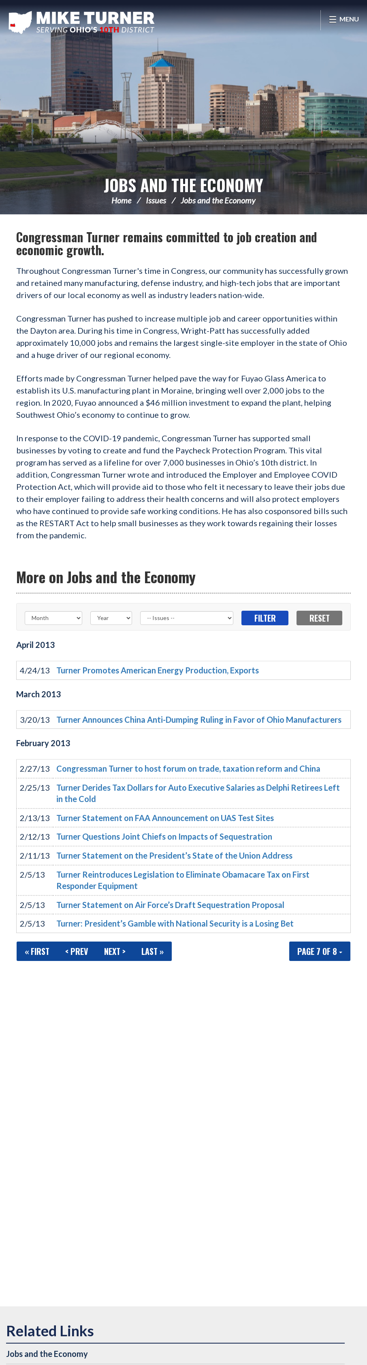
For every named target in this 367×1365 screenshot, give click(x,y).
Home (121, 200)
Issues (156, 200)
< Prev (76, 951)
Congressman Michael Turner (83, 22)
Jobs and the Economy (183, 185)
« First (37, 951)
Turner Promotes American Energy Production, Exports (157, 670)
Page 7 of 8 (319, 951)
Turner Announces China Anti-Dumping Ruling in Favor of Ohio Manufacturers (198, 719)
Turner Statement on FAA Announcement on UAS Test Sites (165, 818)
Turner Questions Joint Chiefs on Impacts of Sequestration (164, 836)
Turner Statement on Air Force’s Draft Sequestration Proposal (170, 905)
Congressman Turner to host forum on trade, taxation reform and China (188, 768)
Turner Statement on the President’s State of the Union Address (174, 855)
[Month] (53, 618)
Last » (152, 951)
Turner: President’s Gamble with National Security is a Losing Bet (175, 923)
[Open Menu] (343, 20)
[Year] (111, 618)
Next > (115, 951)
